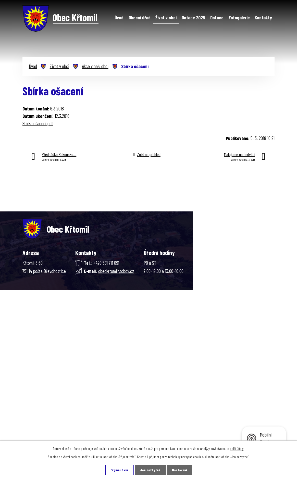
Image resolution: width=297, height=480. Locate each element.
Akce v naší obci (95, 66)
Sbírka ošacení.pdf (37, 123)
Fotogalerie (239, 17)
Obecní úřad (140, 17)
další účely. (237, 448)
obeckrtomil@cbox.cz (116, 271)
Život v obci (166, 17)
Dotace (217, 17)
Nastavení (179, 470)
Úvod (119, 17)
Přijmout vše (119, 470)
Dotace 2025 (193, 17)
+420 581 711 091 (106, 263)
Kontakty (263, 17)
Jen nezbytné (150, 470)
